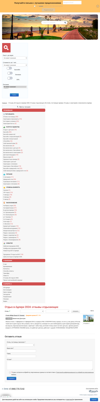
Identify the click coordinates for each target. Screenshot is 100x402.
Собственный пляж (10, 143)
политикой (69, 399)
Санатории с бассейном (12, 166)
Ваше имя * (10, 348)
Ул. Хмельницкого (10, 215)
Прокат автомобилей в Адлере (12, 280)
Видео (5, 301)
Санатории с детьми (10, 161)
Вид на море (8, 157)
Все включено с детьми (12, 148)
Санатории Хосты (10, 123)
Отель (8, 311)
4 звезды (7, 197)
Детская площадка (11, 155)
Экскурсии (6, 294)
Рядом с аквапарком (11, 237)
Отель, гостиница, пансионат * (16, 342)
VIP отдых (8, 192)
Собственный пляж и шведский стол (16, 171)
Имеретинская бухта (11, 231)
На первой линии (10, 208)
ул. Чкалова (8, 217)
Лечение (6, 299)
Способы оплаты (8, 271)
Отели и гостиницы (11, 117)
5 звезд (7, 199)
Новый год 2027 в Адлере (11, 251)
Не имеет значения (15, 87)
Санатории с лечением (10, 164)
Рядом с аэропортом (11, 235)
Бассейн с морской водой (12, 136)
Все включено (9, 146)
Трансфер (6, 273)
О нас (5, 264)
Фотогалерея (7, 290)
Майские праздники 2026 (11, 246)
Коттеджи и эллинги (11, 121)
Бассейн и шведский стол (13, 168)
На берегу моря (10, 205)
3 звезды (8, 195)
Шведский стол (10, 179)
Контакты (6, 269)
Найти (14, 95)
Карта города (7, 292)
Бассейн (7, 132)
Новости (6, 275)
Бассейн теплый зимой (10, 139)
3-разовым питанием (11, 181)
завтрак (15, 89)
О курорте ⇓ (7, 284)
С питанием (8, 177)
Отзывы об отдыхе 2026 (10, 278)
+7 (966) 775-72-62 (16, 389)
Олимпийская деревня (12, 228)
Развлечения (7, 297)
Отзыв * (9, 359)
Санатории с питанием (11, 184)
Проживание (7, 110)
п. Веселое (8, 224)
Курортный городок (11, 226)
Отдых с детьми (10, 130)
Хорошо (94, 399)
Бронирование (7, 266)
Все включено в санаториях (13, 152)
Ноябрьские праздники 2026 (12, 248)
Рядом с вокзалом (10, 233)
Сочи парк (8, 221)
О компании (7, 260)
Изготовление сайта (92, 388)
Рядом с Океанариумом (12, 240)
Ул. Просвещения (10, 212)
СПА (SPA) (8, 141)
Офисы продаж (23, 107)
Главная (4, 103)
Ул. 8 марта (8, 219)
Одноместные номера (11, 159)
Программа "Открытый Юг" (13, 254)
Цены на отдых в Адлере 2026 (13, 257)
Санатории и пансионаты (13, 119)
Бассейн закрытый (9, 134)
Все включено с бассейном (13, 150)
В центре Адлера (10, 210)
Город (8, 353)
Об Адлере (6, 287)
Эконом (7, 190)
